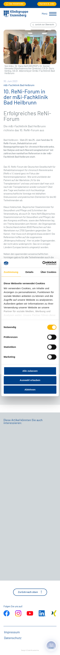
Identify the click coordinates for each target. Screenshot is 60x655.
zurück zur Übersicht (43, 25)
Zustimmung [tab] (11, 272)
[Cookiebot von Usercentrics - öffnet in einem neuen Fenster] (42, 263)
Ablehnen (29, 389)
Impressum (12, 632)
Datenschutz (12, 638)
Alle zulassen (30, 370)
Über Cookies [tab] (48, 272)
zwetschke (35, 650)
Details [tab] (29, 272)
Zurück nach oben (30, 592)
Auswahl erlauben (30, 380)
